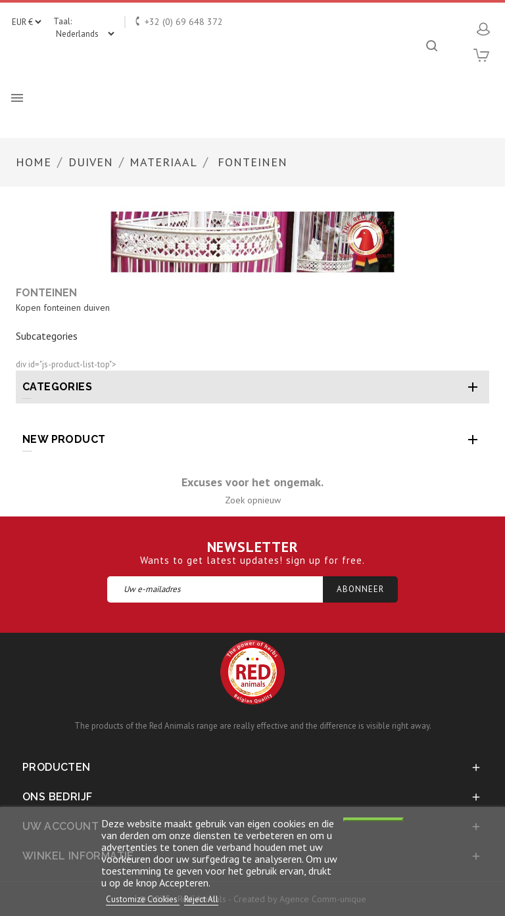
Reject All (201, 899)
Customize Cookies (143, 899)
